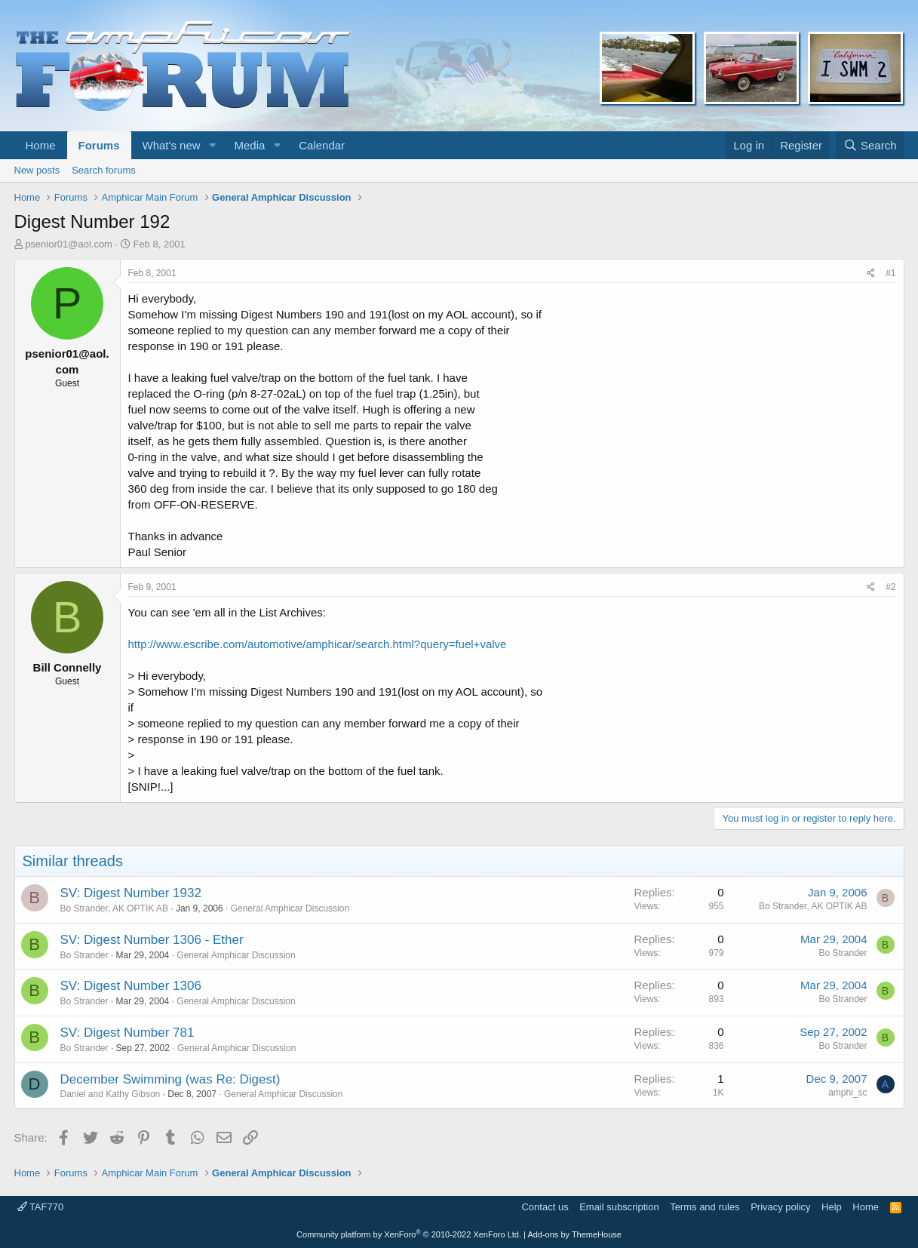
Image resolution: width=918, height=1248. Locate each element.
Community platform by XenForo (408, 1234)
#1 (890, 273)
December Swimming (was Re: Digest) (170, 1079)
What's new (172, 145)
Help (831, 1207)
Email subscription (619, 1207)
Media (249, 145)
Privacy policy (780, 1207)
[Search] (870, 145)
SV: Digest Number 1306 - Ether (152, 940)
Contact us (544, 1207)
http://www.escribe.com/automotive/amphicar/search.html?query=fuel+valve (317, 644)
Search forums (104, 170)
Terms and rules (704, 1207)
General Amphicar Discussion (290, 908)
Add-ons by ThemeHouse (574, 1234)
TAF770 (40, 1207)
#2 (890, 587)
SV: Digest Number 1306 (130, 986)
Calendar (322, 145)
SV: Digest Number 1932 (130, 893)
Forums (99, 145)
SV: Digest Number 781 (127, 1032)
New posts (37, 170)
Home (41, 145)
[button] (212, 145)
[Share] (870, 273)
